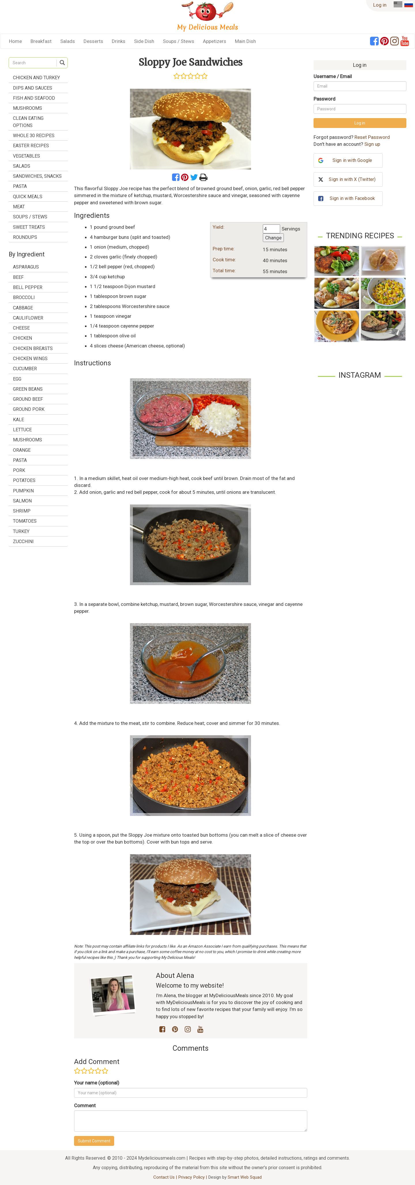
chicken (22, 338)
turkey (21, 531)
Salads (67, 41)
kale (18, 419)
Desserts (93, 41)
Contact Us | (165, 1177)
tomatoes (25, 521)
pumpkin (23, 491)
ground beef (28, 399)
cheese (21, 328)
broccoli (24, 297)
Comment (85, 1105)
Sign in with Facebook (352, 198)
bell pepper (27, 287)
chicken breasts (33, 348)
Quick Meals (27, 196)
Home (15, 41)
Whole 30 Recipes (33, 135)
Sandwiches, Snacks (37, 176)
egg (17, 379)
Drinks (118, 41)
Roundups (25, 237)
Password (324, 99)
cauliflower (28, 318)
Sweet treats (29, 227)
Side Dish (144, 41)
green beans (28, 389)
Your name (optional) (96, 1083)
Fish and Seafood (34, 98)
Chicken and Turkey (36, 77)
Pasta (20, 186)
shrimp (22, 511)
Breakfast (41, 41)
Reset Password (372, 137)
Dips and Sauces (32, 88)
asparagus (26, 267)
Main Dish (245, 41)
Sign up (372, 144)
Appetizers (214, 41)
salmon (22, 501)
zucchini (23, 541)
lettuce (22, 429)
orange (22, 450)
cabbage (23, 308)
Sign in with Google (352, 160)
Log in (379, 5)
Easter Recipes (31, 145)
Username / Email (333, 76)
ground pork (28, 409)
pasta (20, 460)
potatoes (24, 480)
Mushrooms (27, 108)
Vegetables (26, 156)
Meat (19, 206)
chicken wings (30, 358)
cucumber (25, 368)
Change (273, 238)
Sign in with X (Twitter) (352, 179)
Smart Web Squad (245, 1177)
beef (18, 277)
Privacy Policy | (193, 1177)
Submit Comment (94, 1141)
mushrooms (27, 440)
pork (19, 470)
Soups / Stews (178, 41)
